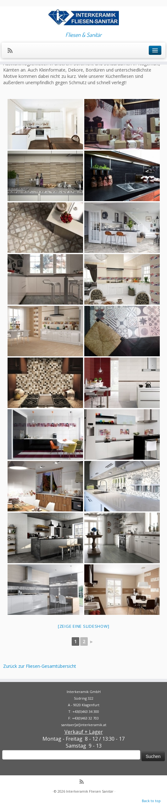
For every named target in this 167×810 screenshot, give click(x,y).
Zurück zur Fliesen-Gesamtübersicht (39, 666)
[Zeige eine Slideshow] (83, 626)
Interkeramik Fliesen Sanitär (90, 791)
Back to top (151, 800)
